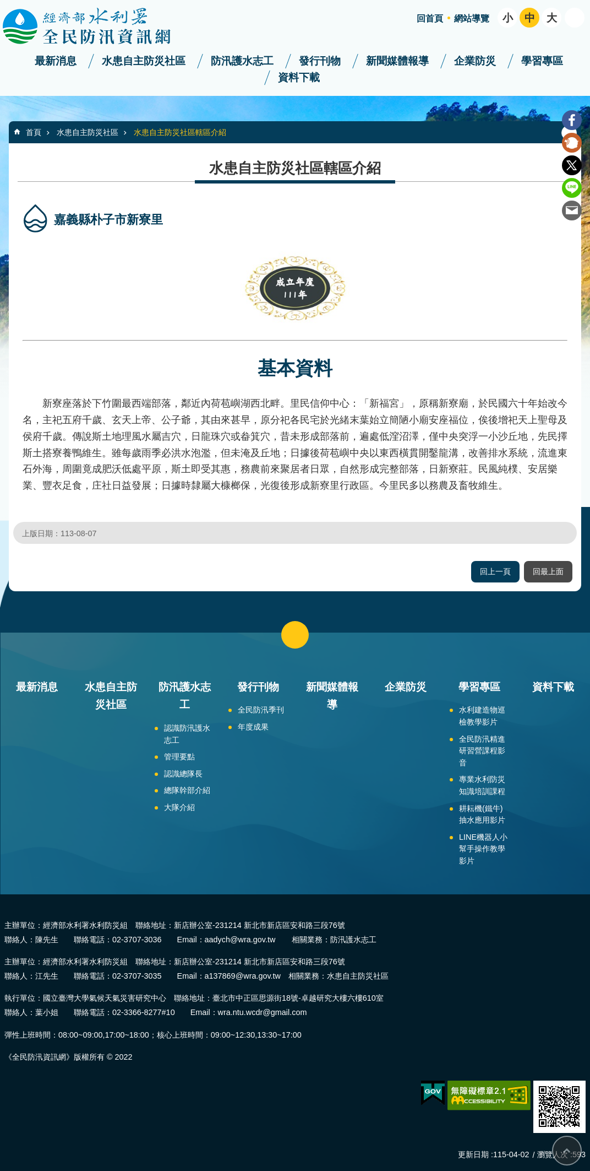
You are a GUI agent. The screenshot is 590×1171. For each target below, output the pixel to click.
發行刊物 (320, 61)
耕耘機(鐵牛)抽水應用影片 (482, 814)
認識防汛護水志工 (187, 734)
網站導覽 (471, 18)
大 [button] (552, 18)
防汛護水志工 (242, 61)
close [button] (295, 635)
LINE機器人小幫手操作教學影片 (483, 849)
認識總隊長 (183, 773)
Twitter (572, 165)
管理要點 (179, 756)
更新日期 (473, 1154)
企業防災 (475, 61)
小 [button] (507, 18)
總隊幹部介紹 (187, 790)
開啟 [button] (574, 18)
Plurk (572, 143)
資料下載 (299, 77)
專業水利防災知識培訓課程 (482, 785)
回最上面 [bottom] (567, 1150)
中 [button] (530, 18)
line (572, 188)
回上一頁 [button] (495, 571)
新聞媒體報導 (397, 61)
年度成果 (253, 726)
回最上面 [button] (548, 571)
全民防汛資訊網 (96, 26)
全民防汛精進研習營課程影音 (482, 751)
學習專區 (542, 61)
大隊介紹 (179, 807)
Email (572, 210)
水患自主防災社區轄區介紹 (180, 132)
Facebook (572, 120)
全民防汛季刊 (261, 709)
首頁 (33, 132)
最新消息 (56, 61)
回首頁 (430, 18)
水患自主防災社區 (143, 61)
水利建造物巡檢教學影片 (482, 715)
